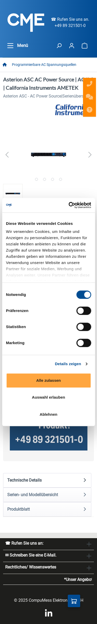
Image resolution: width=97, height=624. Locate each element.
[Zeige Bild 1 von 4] (36, 179)
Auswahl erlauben (48, 397)
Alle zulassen (48, 380)
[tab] (47, 480)
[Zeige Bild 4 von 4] (60, 179)
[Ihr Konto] (71, 45)
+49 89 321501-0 (70, 25)
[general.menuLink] (10, 45)
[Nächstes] (90, 154)
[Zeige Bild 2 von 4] (44, 179)
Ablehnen (48, 414)
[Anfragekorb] (74, 600)
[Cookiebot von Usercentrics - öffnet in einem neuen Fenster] (69, 205)
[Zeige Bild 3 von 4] (52, 179)
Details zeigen (68, 364)
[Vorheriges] (7, 154)
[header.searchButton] (59, 45)
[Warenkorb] (84, 45)
